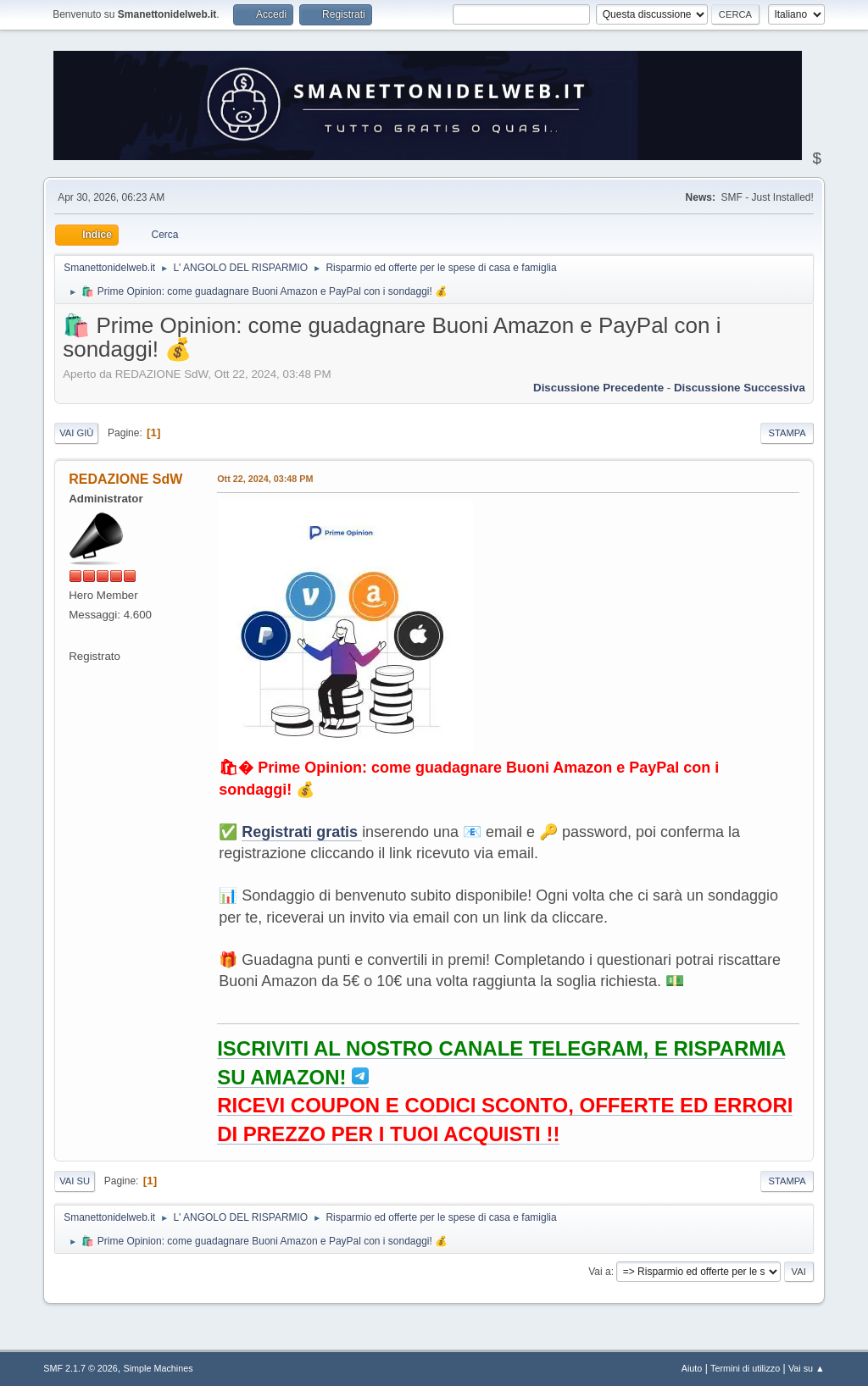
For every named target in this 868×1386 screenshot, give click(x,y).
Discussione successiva (739, 387)
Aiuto (692, 1368)
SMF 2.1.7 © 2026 (80, 1368)
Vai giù (76, 433)
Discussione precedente (598, 387)
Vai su (74, 1181)
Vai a (599, 1272)
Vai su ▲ (806, 1368)
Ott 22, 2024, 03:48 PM (265, 479)
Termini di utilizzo (745, 1368)
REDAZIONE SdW (125, 479)
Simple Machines (158, 1368)
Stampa (786, 433)
